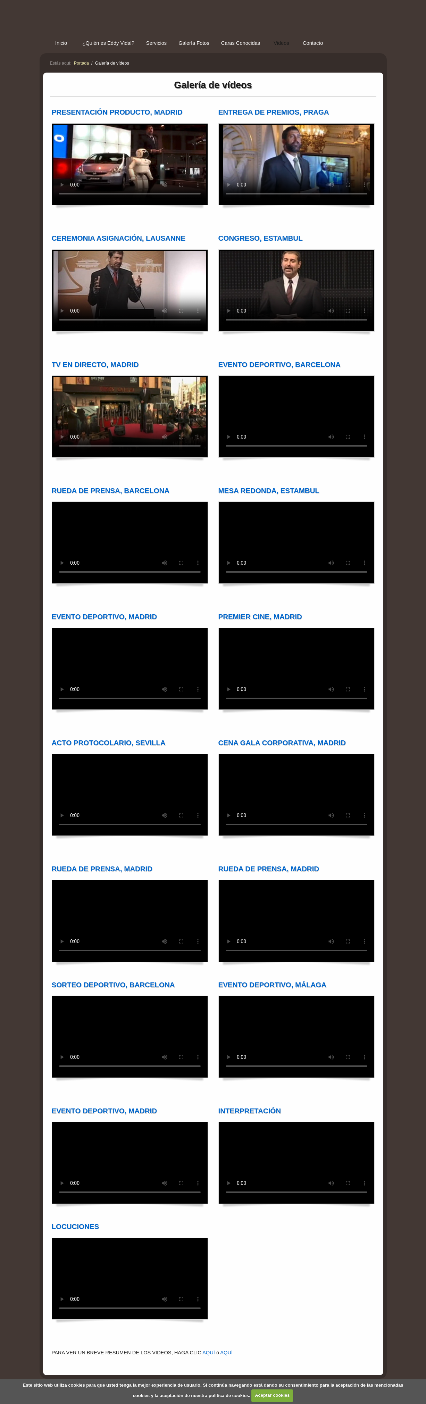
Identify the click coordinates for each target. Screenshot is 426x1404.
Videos (281, 43)
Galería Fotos (193, 43)
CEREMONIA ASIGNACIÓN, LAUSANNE (118, 238)
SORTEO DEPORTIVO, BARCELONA (113, 985)
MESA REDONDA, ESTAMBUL (268, 491)
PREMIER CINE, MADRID (260, 617)
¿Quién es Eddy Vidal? (108, 43)
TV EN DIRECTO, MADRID (95, 364)
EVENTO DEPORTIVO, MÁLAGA (272, 985)
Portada (81, 63)
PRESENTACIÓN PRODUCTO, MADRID (117, 112)
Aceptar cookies (272, 1395)
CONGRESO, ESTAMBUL (260, 238)
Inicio (61, 43)
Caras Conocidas (240, 43)
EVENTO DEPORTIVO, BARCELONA (279, 364)
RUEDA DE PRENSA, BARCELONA (111, 491)
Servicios (156, 43)
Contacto (313, 43)
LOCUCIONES (75, 1226)
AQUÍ (208, 1352)
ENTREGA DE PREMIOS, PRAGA (273, 112)
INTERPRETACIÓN (249, 1111)
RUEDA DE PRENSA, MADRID (102, 869)
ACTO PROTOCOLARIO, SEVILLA (109, 743)
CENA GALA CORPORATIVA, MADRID (282, 743)
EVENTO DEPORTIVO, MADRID (104, 617)
